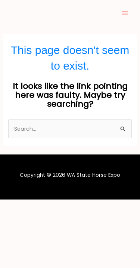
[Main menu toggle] (125, 13)
